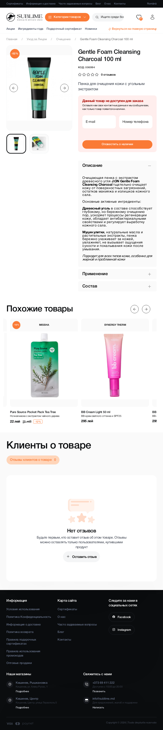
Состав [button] (89, 286)
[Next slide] (64, 88)
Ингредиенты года (31, 29)
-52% (14, 53)
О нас (107, 4)
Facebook (124, 617)
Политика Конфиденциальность (28, 617)
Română (152, 4)
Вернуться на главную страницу (134, 29)
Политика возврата (19, 632)
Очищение (63, 39)
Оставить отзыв (84, 557)
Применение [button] (95, 274)
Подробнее (22, 691)
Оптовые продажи (19, 663)
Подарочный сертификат (64, 29)
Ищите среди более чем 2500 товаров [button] (112, 17)
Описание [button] (92, 166)
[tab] (16, 144)
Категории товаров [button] (67, 17)
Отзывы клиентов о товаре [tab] (31, 459)
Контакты (119, 4)
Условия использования (23, 609)
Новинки (91, 29)
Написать (98, 707)
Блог (98, 4)
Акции (10, 29)
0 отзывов (108, 75)
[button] (139, 17)
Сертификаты (14, 4)
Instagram (124, 630)
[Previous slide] (14, 88)
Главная (11, 39)
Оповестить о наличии (117, 144)
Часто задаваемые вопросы (75, 4)
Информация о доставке (40, 4)
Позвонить (99, 691)
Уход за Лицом (37, 39)
